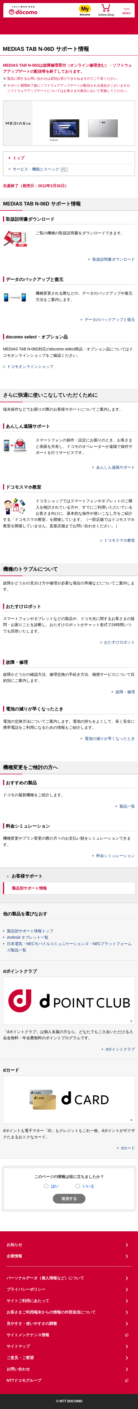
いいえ (88, 1186)
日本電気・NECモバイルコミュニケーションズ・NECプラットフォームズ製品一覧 (69, 946)
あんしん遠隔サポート (115, 467)
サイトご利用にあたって (28, 1301)
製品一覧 (127, 806)
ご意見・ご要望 (20, 1357)
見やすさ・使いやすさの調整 (32, 1323)
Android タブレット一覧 (27, 937)
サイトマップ (18, 1346)
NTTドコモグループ (68, 1380)
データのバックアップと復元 (110, 319)
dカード (128, 1148)
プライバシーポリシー (26, 1289)
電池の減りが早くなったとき (110, 738)
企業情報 (14, 1256)
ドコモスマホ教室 (117, 540)
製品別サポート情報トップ (30, 931)
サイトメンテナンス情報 (68, 1335)
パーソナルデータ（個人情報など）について (45, 1278)
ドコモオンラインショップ (28, 366)
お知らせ (14, 1244)
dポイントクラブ (120, 1049)
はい (55, 1186)
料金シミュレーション (115, 855)
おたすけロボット (117, 642)
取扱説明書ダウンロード (113, 259)
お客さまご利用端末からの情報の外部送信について (51, 1312)
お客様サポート (27, 876)
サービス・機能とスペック (40, 169)
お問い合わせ (18, 1369)
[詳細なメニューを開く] (126, 10)
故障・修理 (125, 692)
